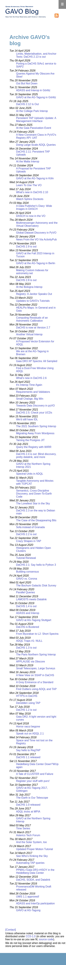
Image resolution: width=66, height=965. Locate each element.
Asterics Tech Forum (28, 835)
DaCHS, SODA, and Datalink (33, 879)
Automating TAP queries (30, 862)
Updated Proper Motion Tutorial (34, 849)
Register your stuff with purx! (32, 781)
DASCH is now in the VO (30, 216)
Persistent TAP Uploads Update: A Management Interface (36, 119)
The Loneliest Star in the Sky (33, 503)
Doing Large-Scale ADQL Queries (36, 144)
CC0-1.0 (31, 936)
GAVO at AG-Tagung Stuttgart (33, 620)
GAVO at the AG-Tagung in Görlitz (36, 97)
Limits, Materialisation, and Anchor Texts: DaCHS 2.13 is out (36, 55)
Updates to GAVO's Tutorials (33, 300)
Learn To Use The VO (29, 185)
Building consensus (27, 571)
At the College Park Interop (32, 111)
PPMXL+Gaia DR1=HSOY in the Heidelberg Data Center (35, 871)
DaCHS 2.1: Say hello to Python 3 (36, 564)
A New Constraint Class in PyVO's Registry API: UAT (36, 136)
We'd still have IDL (27, 419)
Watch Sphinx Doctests (29, 199)
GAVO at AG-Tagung (28, 910)
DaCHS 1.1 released (28, 757)
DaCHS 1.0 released (28, 804)
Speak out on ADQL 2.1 (30, 733)
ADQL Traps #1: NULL (29, 640)
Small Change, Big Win (29, 398)
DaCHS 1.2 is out (26, 709)
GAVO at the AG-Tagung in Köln (35, 178)
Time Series (23, 828)
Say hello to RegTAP (28, 750)
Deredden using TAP (28, 703)
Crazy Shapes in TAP (28, 541)
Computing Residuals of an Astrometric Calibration (32, 319)
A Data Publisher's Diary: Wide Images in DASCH (34, 207)
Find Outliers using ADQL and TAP (36, 689)
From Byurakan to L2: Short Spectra (37, 633)
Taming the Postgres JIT (30, 440)
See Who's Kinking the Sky (32, 856)
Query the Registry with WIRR (33, 447)
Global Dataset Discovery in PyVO (36, 232)
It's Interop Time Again (29, 384)
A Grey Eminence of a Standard (34, 682)
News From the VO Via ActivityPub (36, 239)
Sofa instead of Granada (30, 527)
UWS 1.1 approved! (27, 896)
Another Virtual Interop (29, 334)
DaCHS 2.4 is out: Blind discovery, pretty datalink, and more (36, 455)
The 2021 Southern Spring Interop (36, 426)
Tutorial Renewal (26, 558)
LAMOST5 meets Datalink (31, 599)
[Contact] (10, 929)
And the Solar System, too (31, 842)
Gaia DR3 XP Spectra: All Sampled (36, 361)
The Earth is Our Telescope (32, 797)
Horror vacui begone (28, 726)
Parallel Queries (25, 592)
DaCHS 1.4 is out (26, 606)
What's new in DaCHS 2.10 (32, 192)
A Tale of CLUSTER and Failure (34, 774)
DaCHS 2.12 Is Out (27, 104)
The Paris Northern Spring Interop (36, 654)
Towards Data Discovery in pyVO (35, 405)
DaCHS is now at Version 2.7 (33, 327)
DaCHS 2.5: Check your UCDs (34, 412)
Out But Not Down (26, 83)
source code (46, 939)
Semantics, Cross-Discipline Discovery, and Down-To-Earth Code (34, 493)
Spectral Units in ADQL (29, 473)
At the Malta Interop (27, 161)
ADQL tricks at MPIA (28, 811)
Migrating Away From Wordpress (35, 433)
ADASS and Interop (27, 613)
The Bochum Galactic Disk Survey (36, 585)
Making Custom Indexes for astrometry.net (32, 272)
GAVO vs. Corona (26, 578)
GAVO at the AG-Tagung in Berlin (35, 263)
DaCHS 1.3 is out (26, 647)
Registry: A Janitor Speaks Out (34, 294)
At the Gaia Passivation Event (33, 127)
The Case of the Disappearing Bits (36, 520)
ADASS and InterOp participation (35, 903)
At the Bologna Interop (29, 287)
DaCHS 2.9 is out (26, 246)
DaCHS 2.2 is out (26, 534)
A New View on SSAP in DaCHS (35, 675)
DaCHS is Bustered (27, 627)
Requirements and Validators (33, 391)
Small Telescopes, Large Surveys (35, 668)
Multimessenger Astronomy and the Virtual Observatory (37, 224)
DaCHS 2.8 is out (26, 280)
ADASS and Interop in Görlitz (33, 90)
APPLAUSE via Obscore (30, 661)
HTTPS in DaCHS (26, 696)
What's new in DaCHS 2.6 (31, 378)
